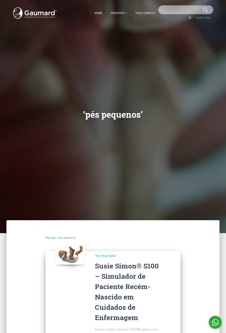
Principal (51, 237)
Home (98, 13)
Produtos (117, 13)
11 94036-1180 (201, 17)
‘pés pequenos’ (105, 256)
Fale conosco (145, 13)
